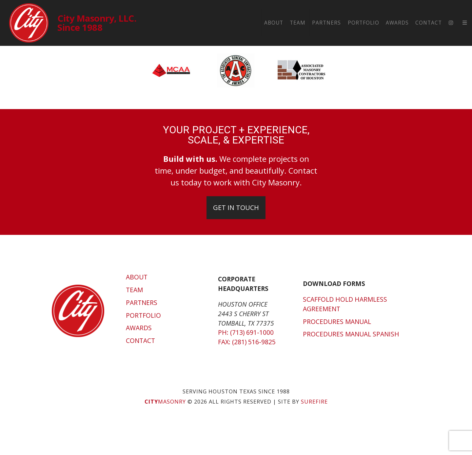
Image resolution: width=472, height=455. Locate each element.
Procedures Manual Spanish (351, 334)
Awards (397, 22)
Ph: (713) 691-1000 (246, 332)
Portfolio (363, 22)
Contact (428, 22)
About (273, 22)
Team (297, 22)
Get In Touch (236, 207)
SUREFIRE (314, 401)
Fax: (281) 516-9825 (247, 341)
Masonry (165, 401)
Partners (326, 22)
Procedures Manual (337, 321)
